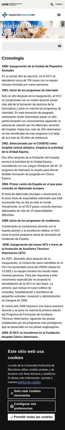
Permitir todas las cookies (31, 417)
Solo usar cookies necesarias (25, 393)
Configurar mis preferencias (23, 406)
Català (58, 4)
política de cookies (29, 382)
